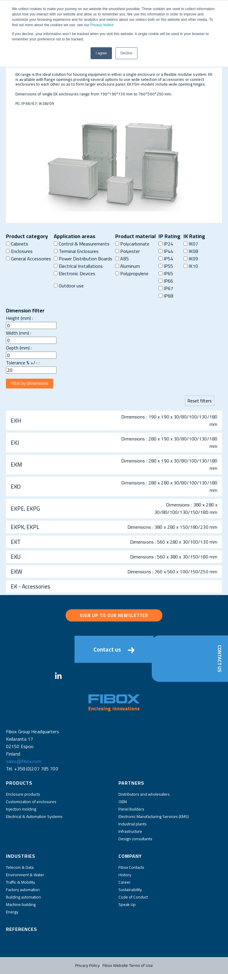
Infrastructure (130, 831)
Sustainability (130, 889)
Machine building (21, 904)
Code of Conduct (133, 897)
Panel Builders (131, 809)
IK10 (190, 266)
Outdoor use (69, 285)
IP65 (166, 273)
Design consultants (135, 839)
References (21, 929)
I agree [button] (101, 53)
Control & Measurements (82, 243)
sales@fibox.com (23, 761)
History (124, 875)
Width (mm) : (18, 332)
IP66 (166, 280)
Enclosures (19, 251)
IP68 (166, 295)
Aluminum (127, 266)
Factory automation (23, 889)
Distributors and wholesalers (144, 794)
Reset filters (200, 400)
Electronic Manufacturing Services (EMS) (153, 816)
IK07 (190, 243)
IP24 (166, 243)
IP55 (166, 266)
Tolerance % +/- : (22, 362)
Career (124, 882)
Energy (12, 912)
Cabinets (17, 243)
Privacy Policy (87, 965)
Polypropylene (131, 273)
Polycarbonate (132, 243)
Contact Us (219, 658)
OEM (122, 801)
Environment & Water (25, 875)
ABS (122, 258)
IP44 (166, 251)
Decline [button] (126, 53)
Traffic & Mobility (20, 882)
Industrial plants (132, 824)
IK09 (190, 258)
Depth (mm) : (19, 347)
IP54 (166, 258)
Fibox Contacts (131, 867)
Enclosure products (23, 794)
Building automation (23, 897)
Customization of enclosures (31, 801)
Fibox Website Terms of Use (127, 965)
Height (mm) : (19, 318)
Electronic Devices (74, 273)
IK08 (190, 251)
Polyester (127, 251)
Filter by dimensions (29, 383)
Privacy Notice (101, 25)
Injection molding (21, 809)
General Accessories (28, 258)
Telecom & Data (20, 867)
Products (19, 782)
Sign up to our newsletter (114, 615)
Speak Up (127, 904)
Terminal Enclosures (76, 251)
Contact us (114, 649)
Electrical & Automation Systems (34, 816)
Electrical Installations (78, 266)
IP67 (166, 288)
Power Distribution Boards (83, 258)
